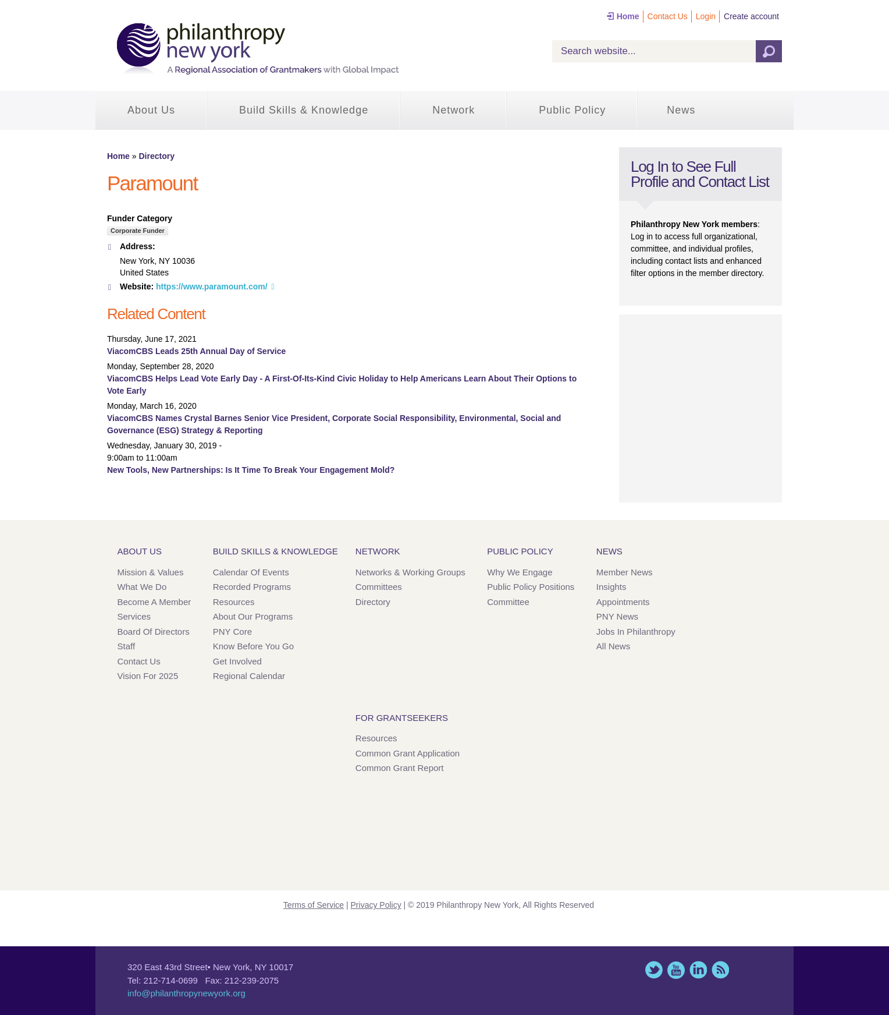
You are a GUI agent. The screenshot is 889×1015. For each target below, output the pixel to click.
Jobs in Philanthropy (635, 631)
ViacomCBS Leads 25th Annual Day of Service (196, 351)
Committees (378, 587)
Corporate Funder (138, 230)
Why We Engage (519, 572)
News (681, 110)
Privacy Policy (376, 905)
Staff (127, 646)
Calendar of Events (251, 572)
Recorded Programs (252, 587)
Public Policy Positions (530, 587)
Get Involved (237, 661)
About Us (151, 110)
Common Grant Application (407, 753)
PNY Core (232, 631)
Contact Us (668, 16)
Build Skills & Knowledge (303, 110)
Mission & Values (151, 572)
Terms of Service (313, 905)
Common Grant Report (399, 768)
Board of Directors (154, 631)
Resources (234, 602)
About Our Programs (253, 616)
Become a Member (154, 602)
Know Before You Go (253, 646)
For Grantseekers (401, 718)
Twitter (654, 970)
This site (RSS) (720, 970)
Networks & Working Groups (410, 572)
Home (628, 16)
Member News (624, 572)
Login (706, 16)
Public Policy (572, 110)
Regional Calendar (249, 676)
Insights (611, 587)
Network (453, 110)
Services (134, 616)
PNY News (617, 616)
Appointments (623, 602)
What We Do (142, 587)
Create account (751, 16)
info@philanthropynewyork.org (186, 993)
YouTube (676, 970)
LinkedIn (698, 970)
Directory (156, 156)
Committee (508, 602)
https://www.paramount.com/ (212, 286)
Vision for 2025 (148, 676)
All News (613, 646)
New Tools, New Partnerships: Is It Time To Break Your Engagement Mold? (250, 470)
